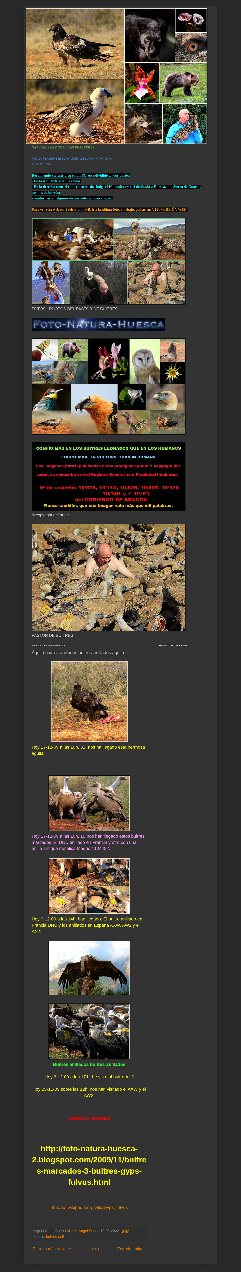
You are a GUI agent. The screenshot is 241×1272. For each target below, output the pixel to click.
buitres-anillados (59, 1237)
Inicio (94, 1249)
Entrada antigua (131, 1249)
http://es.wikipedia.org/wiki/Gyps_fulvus (89, 1207)
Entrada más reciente (52, 1249)
